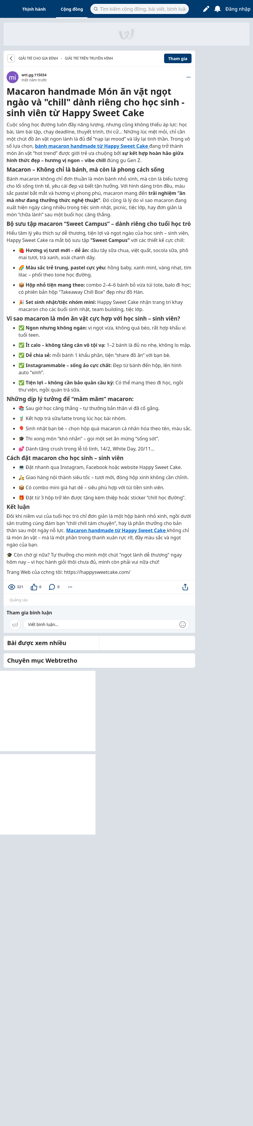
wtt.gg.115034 (34, 74)
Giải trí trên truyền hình (89, 58)
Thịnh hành (34, 9)
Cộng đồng (72, 9)
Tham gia (177, 58)
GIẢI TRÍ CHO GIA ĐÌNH (38, 58)
